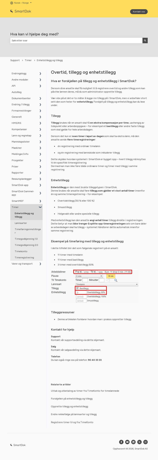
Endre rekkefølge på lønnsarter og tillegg (74, 414)
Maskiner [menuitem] (17, 147)
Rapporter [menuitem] (17, 172)
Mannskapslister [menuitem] (21, 141)
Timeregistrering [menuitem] (24, 257)
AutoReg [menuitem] (16, 92)
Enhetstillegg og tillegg (50, 60)
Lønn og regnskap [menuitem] (21, 135)
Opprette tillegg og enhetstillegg (69, 406)
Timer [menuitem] (15, 207)
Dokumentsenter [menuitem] (21, 98)
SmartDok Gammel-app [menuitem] (23, 193)
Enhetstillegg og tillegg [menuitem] (24, 215)
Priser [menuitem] (15, 166)
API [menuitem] (14, 85)
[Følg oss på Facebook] (121, 442)
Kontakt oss (139, 11)
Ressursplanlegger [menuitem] (22, 178)
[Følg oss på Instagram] (145, 442)
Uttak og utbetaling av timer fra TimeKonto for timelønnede (85, 390)
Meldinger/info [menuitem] (20, 154)
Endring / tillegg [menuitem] (20, 104)
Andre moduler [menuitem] (20, 79)
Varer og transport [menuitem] (22, 263)
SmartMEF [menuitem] (18, 200)
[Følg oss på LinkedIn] (133, 442)
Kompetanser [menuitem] (19, 129)
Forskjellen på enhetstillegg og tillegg (71, 398)
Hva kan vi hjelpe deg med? (34, 34)
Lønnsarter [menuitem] (21, 223)
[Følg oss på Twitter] (139, 442)
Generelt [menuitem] (17, 116)
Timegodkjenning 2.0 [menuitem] (26, 245)
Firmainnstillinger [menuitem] (21, 110)
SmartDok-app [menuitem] (20, 185)
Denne (61, 319)
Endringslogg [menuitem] (19, 73)
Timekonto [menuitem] (21, 251)
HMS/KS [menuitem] (16, 123)
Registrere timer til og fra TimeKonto (72, 422)
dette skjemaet (95, 340)
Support (15, 60)
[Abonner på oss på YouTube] (127, 442)
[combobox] (76, 40)
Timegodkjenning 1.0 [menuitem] (26, 238)
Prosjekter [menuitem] (17, 160)
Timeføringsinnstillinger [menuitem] (28, 231)
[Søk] (145, 40)
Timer (28, 60)
